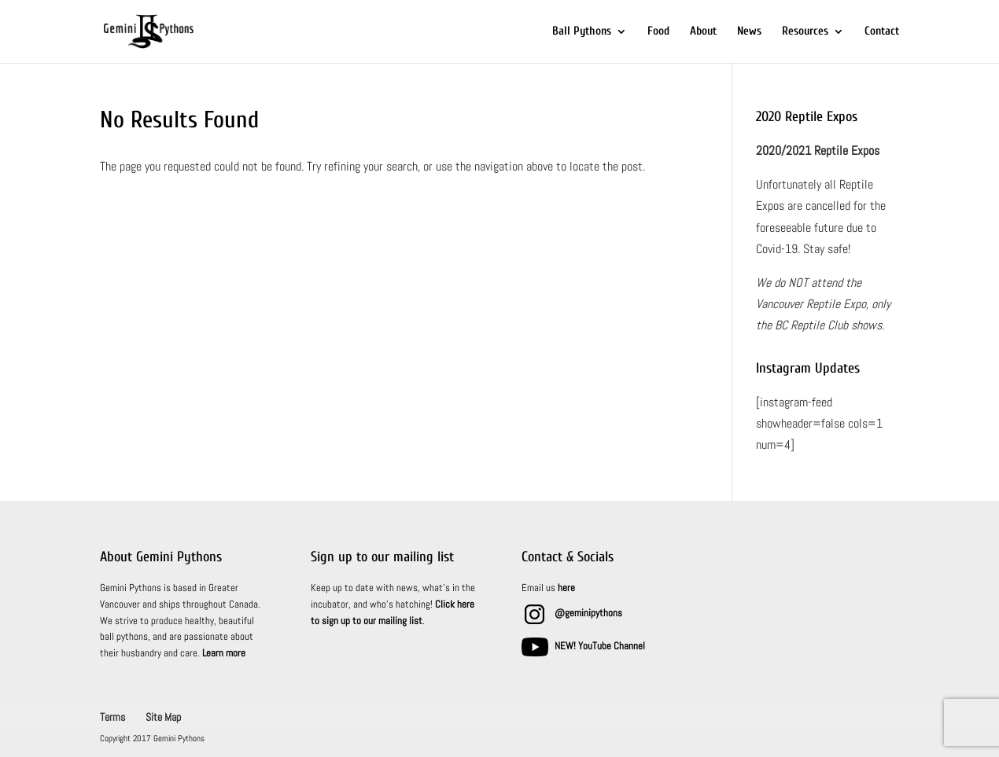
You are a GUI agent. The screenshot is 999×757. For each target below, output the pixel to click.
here (566, 587)
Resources (805, 32)
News (749, 32)
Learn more (223, 653)
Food (658, 32)
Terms (112, 717)
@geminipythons (588, 612)
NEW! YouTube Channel (600, 645)
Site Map (163, 717)
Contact (881, 32)
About (703, 32)
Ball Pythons (581, 32)
